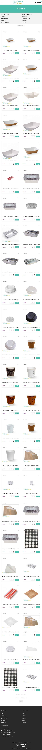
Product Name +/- (20, 25)
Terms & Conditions (5, 22)
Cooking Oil (24, 16)
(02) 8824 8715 (5, 729)
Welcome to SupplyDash (27, 14)
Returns (23, 720)
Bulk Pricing (24, 718)
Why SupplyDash (4, 18)
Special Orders (25, 716)
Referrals (24, 722)
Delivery (24, 713)
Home (2, 713)
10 (26, 698)
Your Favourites (4, 720)
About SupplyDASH (26, 18)
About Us (3, 16)
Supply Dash (20, 742)
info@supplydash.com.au (7, 730)
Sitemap (20, 748)
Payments (24, 715)
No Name (24, 22)
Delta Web (29, 748)
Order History (4, 718)
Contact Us (3, 20)
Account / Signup (4, 716)
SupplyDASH (25, 20)
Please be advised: (5, 14)
